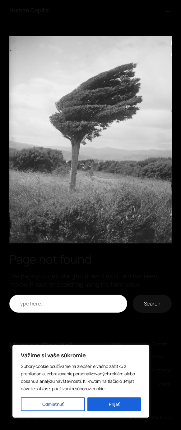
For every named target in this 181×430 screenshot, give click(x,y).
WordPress (161, 417)
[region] (80, 381)
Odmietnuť (53, 404)
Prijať (114, 404)
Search (152, 303)
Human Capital (29, 10)
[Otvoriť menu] (168, 10)
